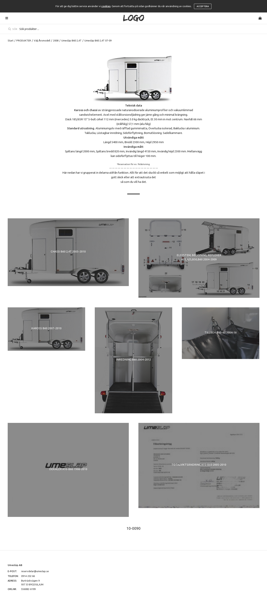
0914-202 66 (28, 576)
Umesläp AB (15, 565)
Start (10, 40)
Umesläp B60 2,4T (71, 40)
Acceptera (203, 6)
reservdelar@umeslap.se (35, 571)
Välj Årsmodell (42, 40)
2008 (55, 40)
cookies (106, 6)
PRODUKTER (23, 40)
